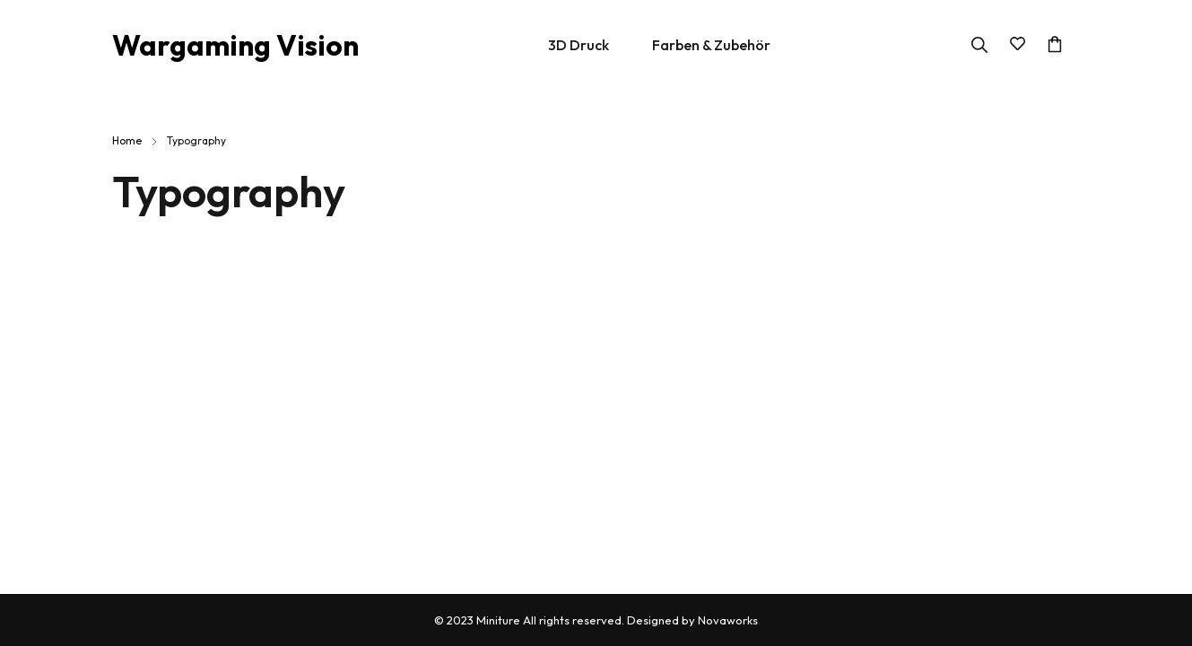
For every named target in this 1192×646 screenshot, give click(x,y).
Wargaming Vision (235, 45)
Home (127, 140)
